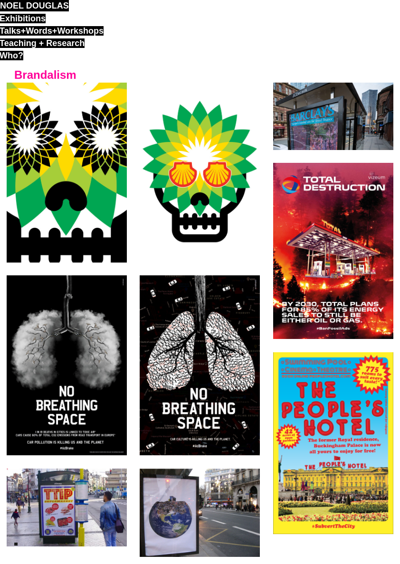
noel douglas (34, 5)
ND (16, 544)
